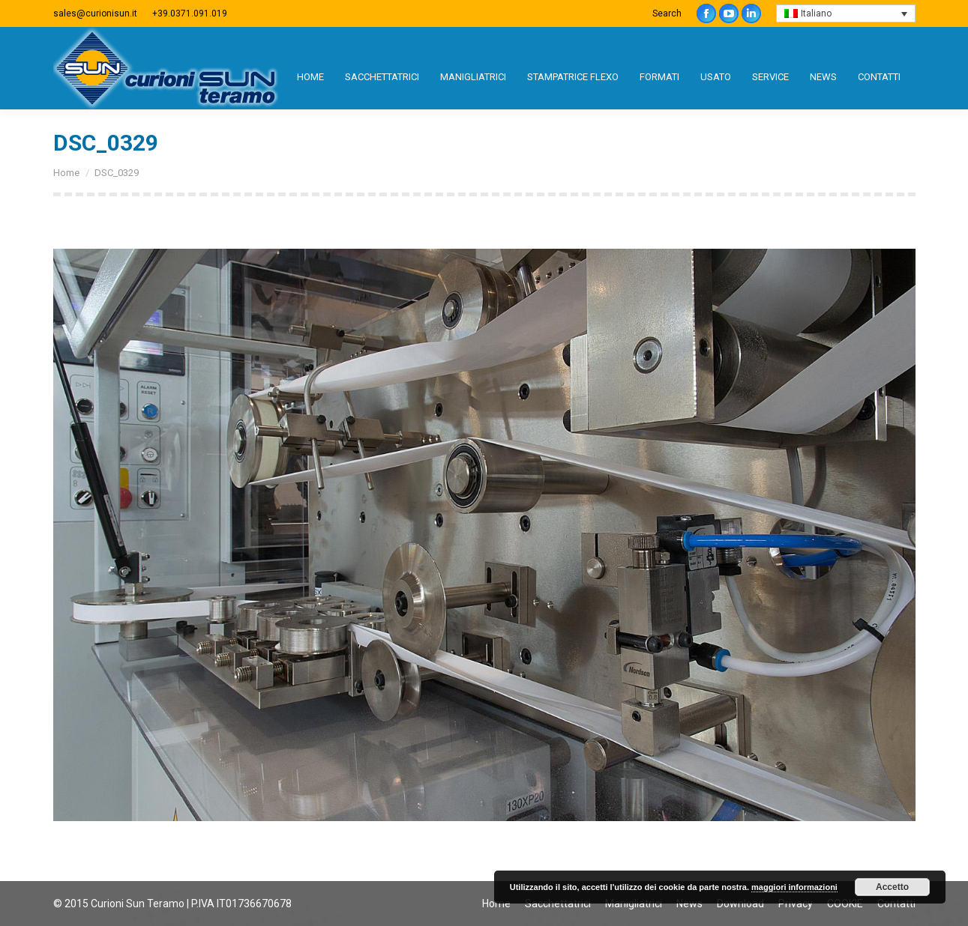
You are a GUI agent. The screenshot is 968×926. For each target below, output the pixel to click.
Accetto (892, 887)
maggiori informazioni (794, 887)
